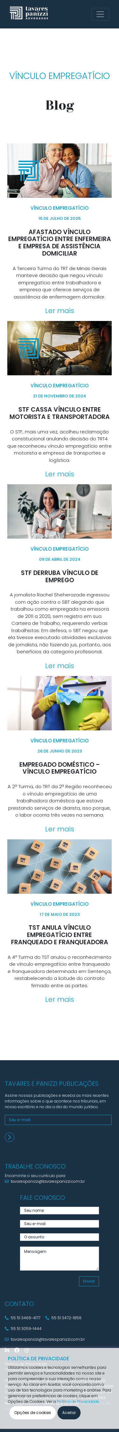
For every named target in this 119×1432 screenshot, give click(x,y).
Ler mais (59, 311)
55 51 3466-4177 (22, 1317)
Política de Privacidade (78, 1401)
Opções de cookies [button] (32, 1412)
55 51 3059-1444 (23, 1328)
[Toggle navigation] (100, 14)
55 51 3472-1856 (63, 1317)
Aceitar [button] (69, 1412)
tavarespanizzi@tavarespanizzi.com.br (45, 1181)
